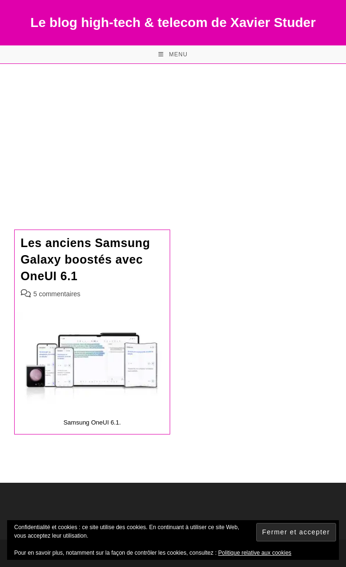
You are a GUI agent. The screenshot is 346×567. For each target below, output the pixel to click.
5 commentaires (57, 294)
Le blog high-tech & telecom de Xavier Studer (173, 22)
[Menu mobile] (173, 54)
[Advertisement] (173, 135)
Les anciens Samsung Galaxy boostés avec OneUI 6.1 (85, 259)
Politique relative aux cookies (255, 552)
